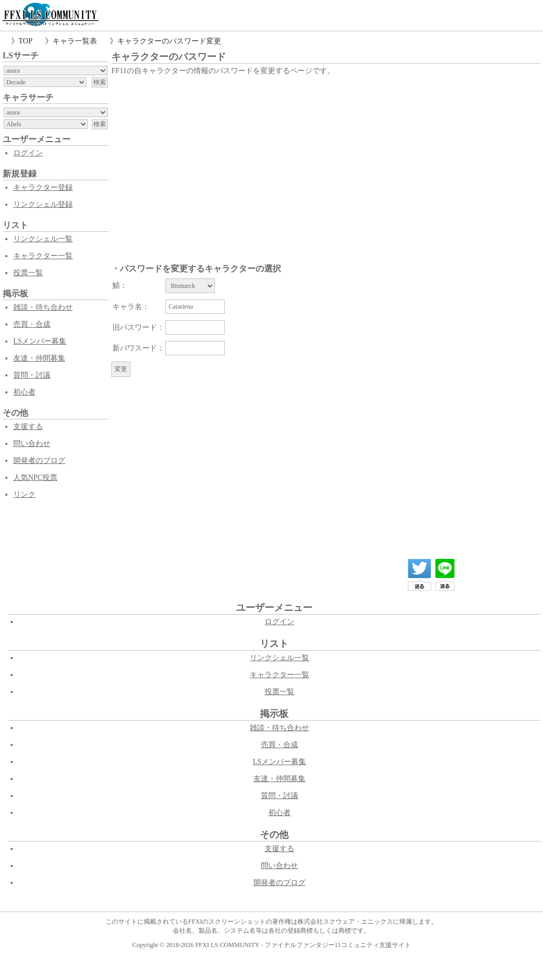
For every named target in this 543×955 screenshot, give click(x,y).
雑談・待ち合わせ (43, 307)
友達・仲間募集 (39, 358)
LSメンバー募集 (39, 341)
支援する (28, 427)
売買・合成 (31, 324)
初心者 (24, 392)
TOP (25, 41)
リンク (24, 494)
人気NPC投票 (35, 477)
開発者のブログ (39, 461)
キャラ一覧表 (74, 41)
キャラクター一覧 (43, 256)
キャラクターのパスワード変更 (169, 41)
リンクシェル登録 (43, 204)
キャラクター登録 (43, 187)
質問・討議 (31, 375)
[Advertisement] (325, 157)
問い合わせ (31, 444)
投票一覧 (28, 273)
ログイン (28, 153)
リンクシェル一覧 (43, 239)
